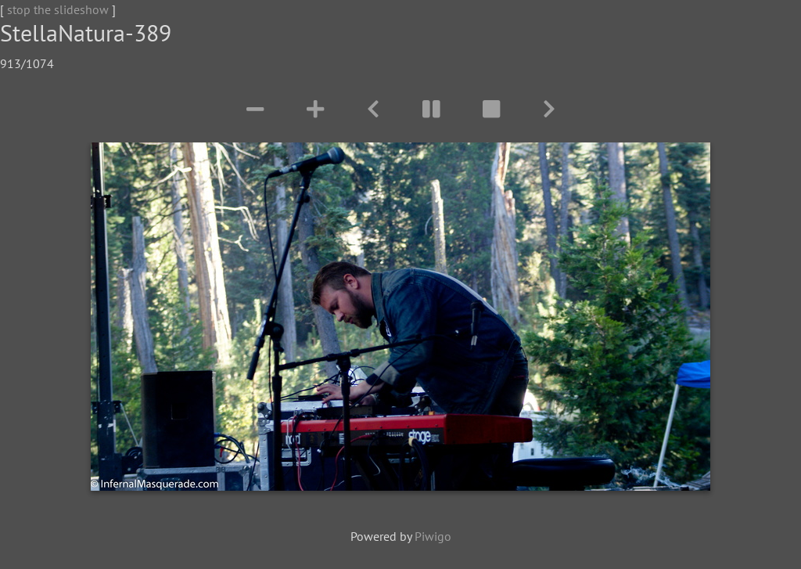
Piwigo (433, 536)
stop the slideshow (58, 9)
